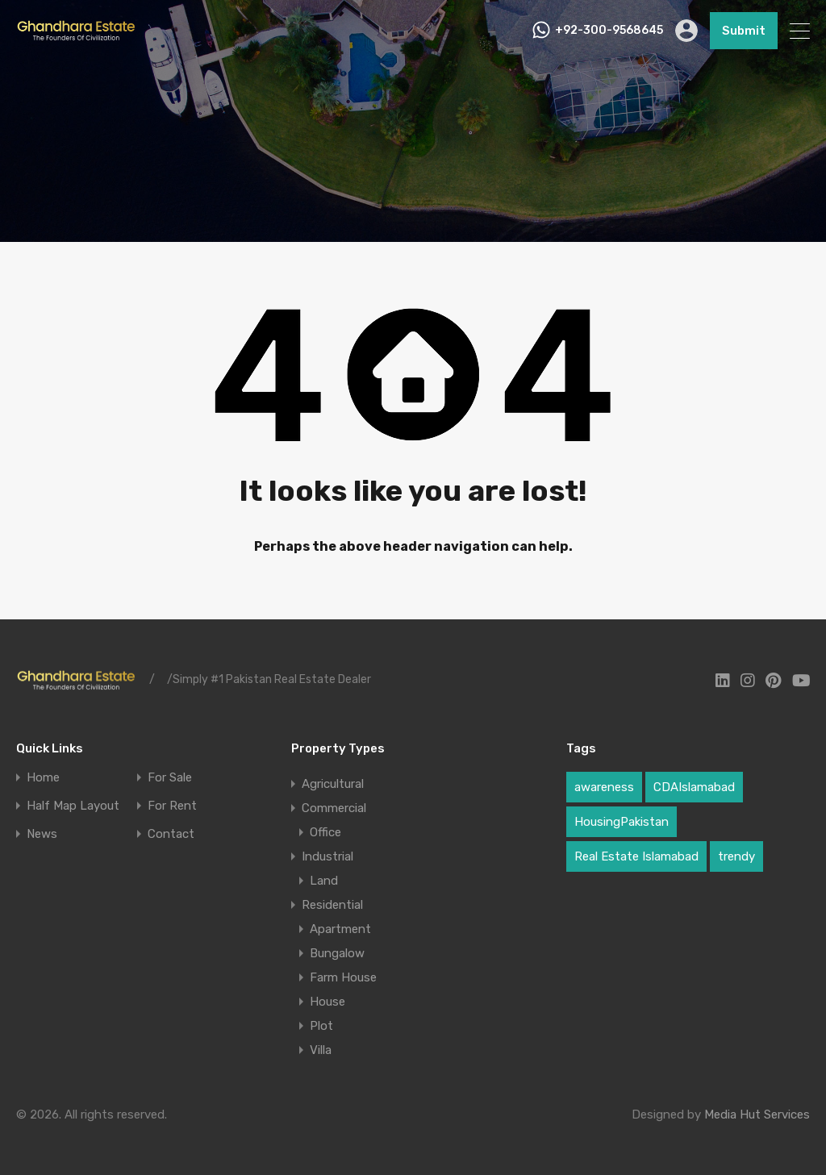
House (327, 1001)
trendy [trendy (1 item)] (736, 856)
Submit (744, 30)
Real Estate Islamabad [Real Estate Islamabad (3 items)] (636, 856)
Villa (321, 1050)
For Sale (170, 778)
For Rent (172, 806)
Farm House (343, 977)
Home (43, 778)
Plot (321, 1026)
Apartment (340, 929)
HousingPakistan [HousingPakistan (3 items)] (621, 822)
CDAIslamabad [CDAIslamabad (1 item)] (694, 787)
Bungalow (337, 953)
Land (324, 880)
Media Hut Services (757, 1114)
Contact (171, 834)
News (42, 834)
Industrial (327, 856)
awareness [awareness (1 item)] (604, 787)
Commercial (334, 808)
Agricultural (333, 784)
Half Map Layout (73, 806)
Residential (332, 905)
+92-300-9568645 (609, 30)
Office (325, 832)
